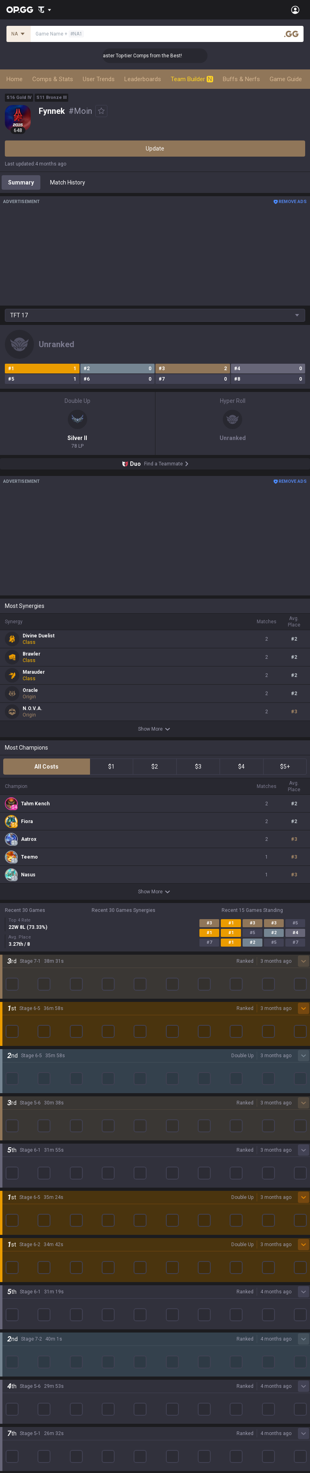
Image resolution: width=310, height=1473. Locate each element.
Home (14, 79)
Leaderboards (142, 79)
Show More (155, 729)
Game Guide (286, 79)
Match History (67, 182)
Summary (21, 182)
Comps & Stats (52, 79)
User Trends (99, 79)
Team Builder (192, 79)
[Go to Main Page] (19, 9)
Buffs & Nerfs (241, 79)
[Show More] (44, 10)
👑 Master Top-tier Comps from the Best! (154, 56)
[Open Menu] (295, 10)
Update (155, 148)
